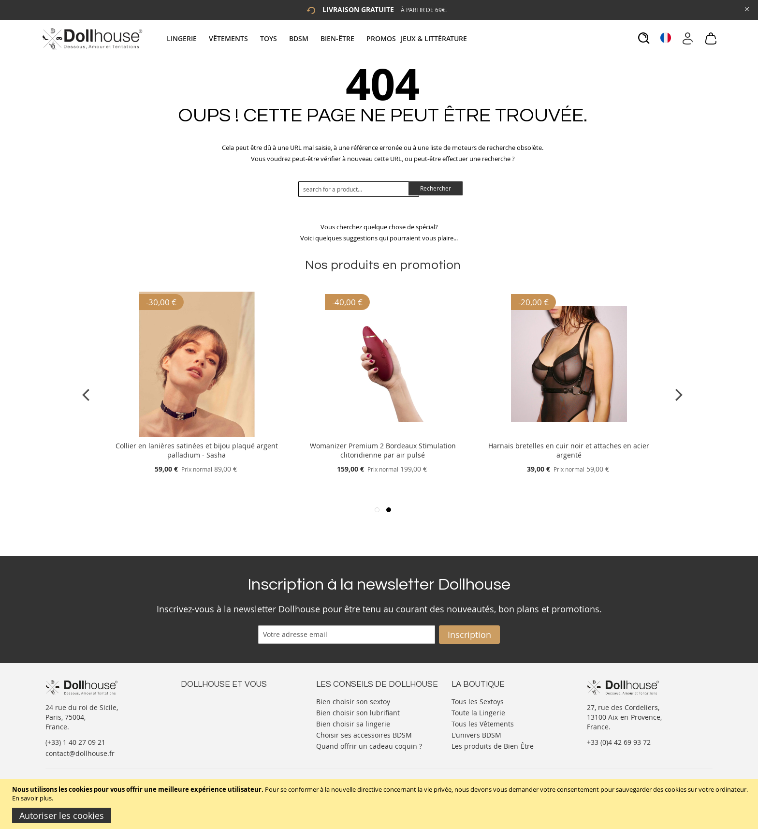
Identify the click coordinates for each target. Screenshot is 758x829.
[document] (380, 804)
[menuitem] (186, 38)
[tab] (318, 38)
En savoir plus (32, 798)
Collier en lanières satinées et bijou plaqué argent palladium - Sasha (197, 450)
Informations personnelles (223, 720)
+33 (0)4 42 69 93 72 (619, 742)
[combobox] (358, 189)
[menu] (318, 38)
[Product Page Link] (197, 434)
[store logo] (92, 39)
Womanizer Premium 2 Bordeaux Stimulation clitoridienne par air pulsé (383, 450)
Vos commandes (207, 729)
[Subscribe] (469, 634)
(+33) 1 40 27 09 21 (75, 742)
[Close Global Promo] (746, 8)
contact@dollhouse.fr (80, 753)
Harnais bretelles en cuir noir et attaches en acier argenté (568, 450)
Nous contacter (205, 700)
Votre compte (202, 710)
